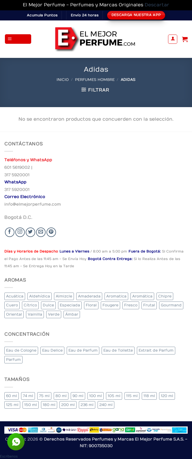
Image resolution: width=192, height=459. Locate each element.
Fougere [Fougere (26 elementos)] (110, 305)
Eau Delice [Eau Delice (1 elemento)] (52, 350)
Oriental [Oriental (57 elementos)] (14, 314)
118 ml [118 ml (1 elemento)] (149, 396)
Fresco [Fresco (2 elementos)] (130, 305)
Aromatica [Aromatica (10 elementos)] (116, 296)
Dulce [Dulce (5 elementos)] (48, 305)
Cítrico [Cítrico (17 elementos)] (30, 305)
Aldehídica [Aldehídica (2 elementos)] (39, 296)
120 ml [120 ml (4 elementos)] (167, 396)
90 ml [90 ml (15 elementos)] (77, 396)
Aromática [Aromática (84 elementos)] (142, 296)
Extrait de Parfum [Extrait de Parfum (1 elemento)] (156, 350)
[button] (18, 39)
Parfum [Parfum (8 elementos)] (13, 359)
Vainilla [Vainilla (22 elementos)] (35, 314)
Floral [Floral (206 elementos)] (91, 305)
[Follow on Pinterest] (51, 232)
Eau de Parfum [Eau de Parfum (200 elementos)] (83, 350)
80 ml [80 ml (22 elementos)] (61, 396)
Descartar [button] (157, 4)
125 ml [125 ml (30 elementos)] (12, 405)
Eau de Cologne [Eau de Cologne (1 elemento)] (21, 350)
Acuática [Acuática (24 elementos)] (14, 296)
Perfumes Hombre (95, 79)
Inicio (63, 79)
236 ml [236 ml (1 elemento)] (87, 405)
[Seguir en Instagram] (20, 232)
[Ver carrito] (185, 39)
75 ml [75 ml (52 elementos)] (44, 396)
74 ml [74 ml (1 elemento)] (28, 396)
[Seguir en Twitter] (30, 232)
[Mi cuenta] (172, 39)
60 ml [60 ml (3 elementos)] (11, 396)
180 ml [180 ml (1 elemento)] (49, 405)
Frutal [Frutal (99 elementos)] (149, 305)
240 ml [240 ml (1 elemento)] (106, 405)
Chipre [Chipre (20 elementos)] (165, 296)
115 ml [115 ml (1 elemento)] (132, 396)
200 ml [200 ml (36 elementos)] (68, 405)
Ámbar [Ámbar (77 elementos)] (71, 314)
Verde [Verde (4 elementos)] (53, 314)
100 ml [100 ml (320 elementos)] (95, 396)
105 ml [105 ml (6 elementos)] (114, 396)
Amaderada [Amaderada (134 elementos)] (89, 296)
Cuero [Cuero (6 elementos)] (12, 305)
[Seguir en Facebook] (9, 232)
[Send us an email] (41, 232)
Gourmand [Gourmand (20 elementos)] (171, 305)
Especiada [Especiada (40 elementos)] (70, 305)
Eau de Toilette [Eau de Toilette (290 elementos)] (118, 350)
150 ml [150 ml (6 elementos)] (30, 405)
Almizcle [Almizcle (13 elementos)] (64, 296)
